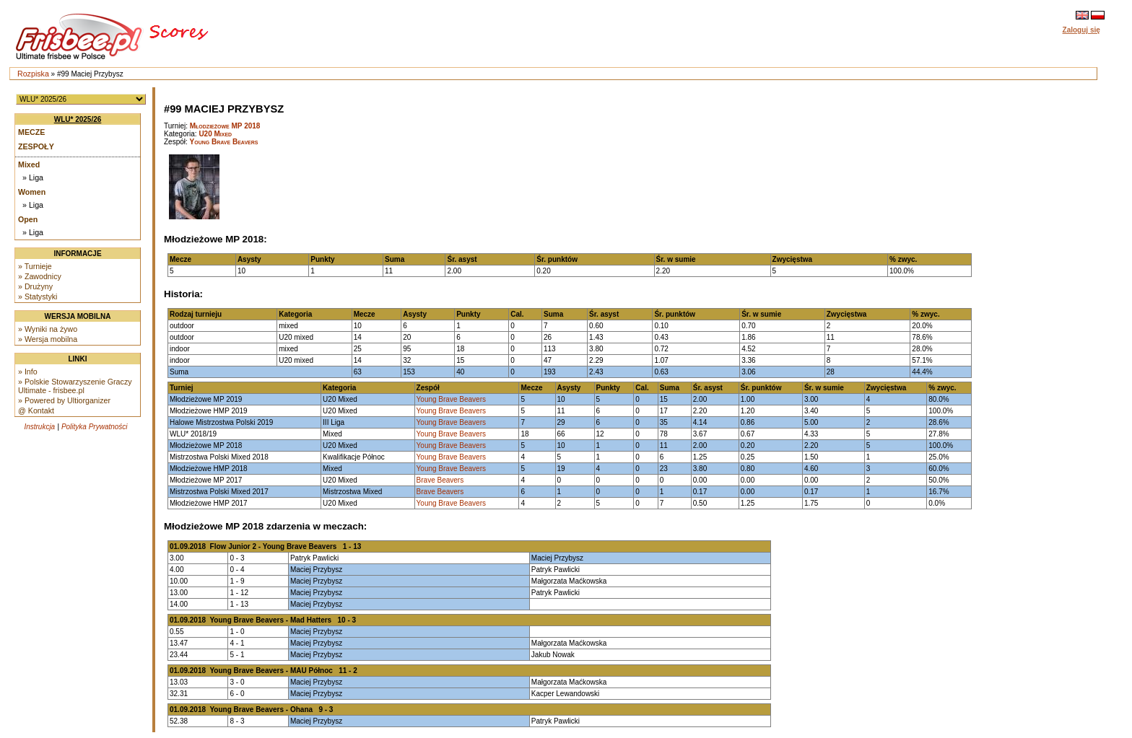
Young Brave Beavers (224, 142)
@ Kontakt (36, 410)
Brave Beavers (440, 480)
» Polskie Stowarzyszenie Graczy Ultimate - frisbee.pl (75, 386)
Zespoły (36, 146)
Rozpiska (33, 73)
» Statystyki (37, 296)
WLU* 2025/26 (78, 119)
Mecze (31, 132)
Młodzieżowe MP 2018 (225, 126)
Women (31, 192)
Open (28, 219)
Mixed (29, 164)
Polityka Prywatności (94, 427)
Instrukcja (39, 427)
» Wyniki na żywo (47, 329)
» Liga (32, 177)
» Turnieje (35, 266)
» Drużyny (35, 286)
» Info (28, 371)
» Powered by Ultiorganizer (64, 400)
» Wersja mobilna (47, 339)
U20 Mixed (215, 134)
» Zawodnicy (39, 276)
